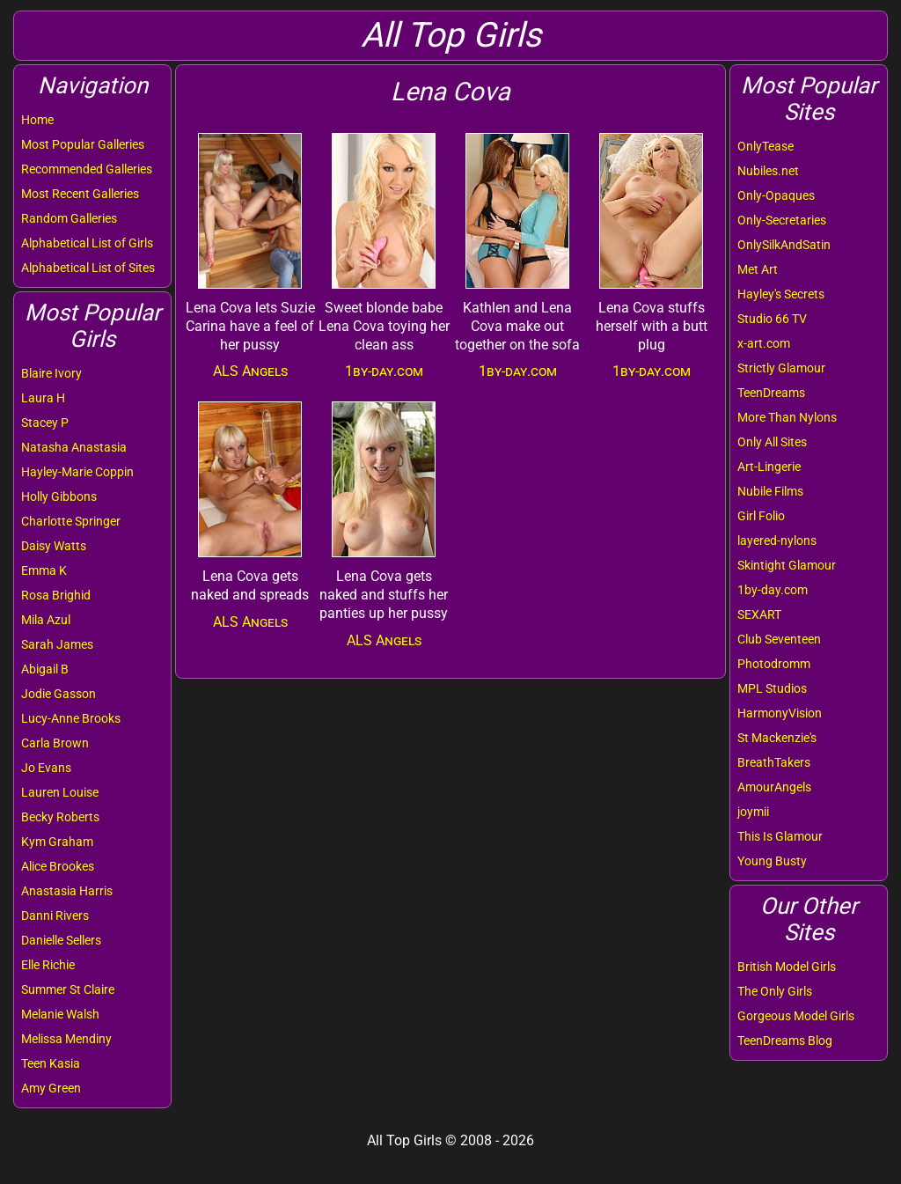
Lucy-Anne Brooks (71, 718)
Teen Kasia (50, 1063)
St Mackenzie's (777, 738)
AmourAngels (774, 787)
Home (37, 120)
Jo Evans (46, 768)
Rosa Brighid (56, 595)
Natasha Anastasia (74, 447)
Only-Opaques (776, 195)
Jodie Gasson (58, 694)
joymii (753, 812)
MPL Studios (772, 688)
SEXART (759, 614)
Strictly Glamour (781, 368)
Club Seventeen (779, 639)
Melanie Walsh (60, 1014)
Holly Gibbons (59, 496)
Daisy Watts (53, 546)
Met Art (757, 269)
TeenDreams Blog (784, 1040)
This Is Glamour (780, 836)
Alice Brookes (57, 866)
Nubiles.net (768, 171)
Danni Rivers (55, 915)
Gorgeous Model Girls (795, 1016)
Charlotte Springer (71, 521)
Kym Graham (57, 842)
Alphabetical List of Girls (87, 243)
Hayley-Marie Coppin (77, 472)
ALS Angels (250, 371)
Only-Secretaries (781, 220)
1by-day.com (772, 590)
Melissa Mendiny (66, 1039)
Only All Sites (772, 442)
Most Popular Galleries (82, 144)
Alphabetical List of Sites (88, 268)
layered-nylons (777, 540)
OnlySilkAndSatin (784, 245)
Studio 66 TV (772, 319)
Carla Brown (55, 743)
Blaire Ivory (51, 373)
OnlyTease (765, 146)
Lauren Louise (60, 792)
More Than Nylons (787, 417)
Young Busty (772, 861)
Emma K (44, 570)
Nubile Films (770, 491)
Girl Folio (761, 516)
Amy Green (51, 1088)
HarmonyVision (779, 713)
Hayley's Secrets (780, 294)
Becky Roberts (60, 817)
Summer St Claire (67, 989)
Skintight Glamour (786, 565)
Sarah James (57, 644)
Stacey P (45, 423)
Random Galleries (69, 218)
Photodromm (773, 664)
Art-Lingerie (769, 467)
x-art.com (763, 343)
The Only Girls (774, 991)
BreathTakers (773, 762)
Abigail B (45, 669)
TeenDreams (771, 393)
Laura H (43, 398)
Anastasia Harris (67, 891)
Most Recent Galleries (80, 194)
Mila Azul (45, 620)
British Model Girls (786, 967)
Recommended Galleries (86, 169)
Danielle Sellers (61, 940)
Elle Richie (48, 965)
